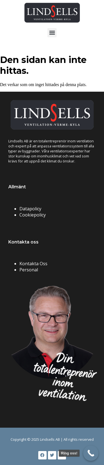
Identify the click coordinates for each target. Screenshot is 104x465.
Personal (28, 270)
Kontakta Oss (33, 264)
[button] (52, 32)
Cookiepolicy (32, 215)
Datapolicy (30, 209)
